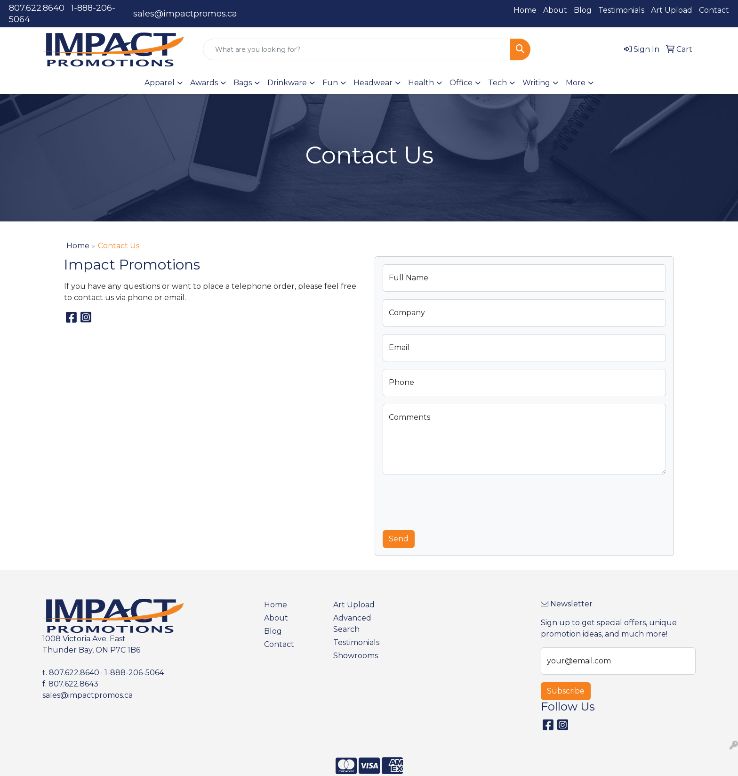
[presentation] (454, 500)
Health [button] (421, 82)
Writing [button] (536, 82)
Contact (714, 10)
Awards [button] (204, 82)
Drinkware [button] (287, 82)
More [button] (576, 82)
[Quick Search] (357, 49)
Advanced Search (352, 623)
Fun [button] (330, 82)
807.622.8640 (36, 8)
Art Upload (671, 10)
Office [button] (461, 82)
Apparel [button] (159, 82)
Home (525, 10)
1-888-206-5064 (134, 672)
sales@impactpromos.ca (185, 13)
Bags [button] (242, 82)
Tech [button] (497, 82)
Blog (583, 10)
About (555, 10)
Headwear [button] (373, 82)
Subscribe (566, 690)
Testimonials (621, 10)
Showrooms (355, 655)
